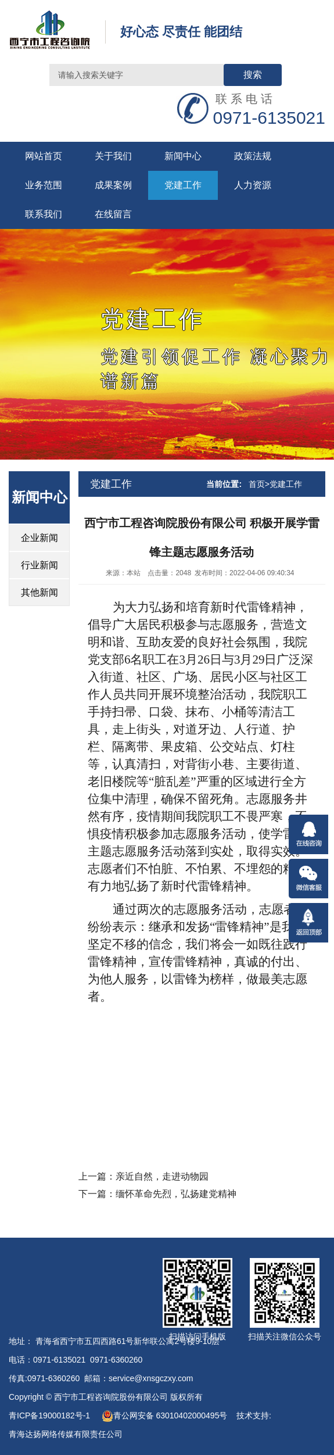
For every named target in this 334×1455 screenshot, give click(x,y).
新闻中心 (183, 156)
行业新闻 (39, 565)
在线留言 (113, 214)
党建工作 (183, 185)
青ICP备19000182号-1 (50, 1415)
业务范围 (43, 185)
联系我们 (43, 214)
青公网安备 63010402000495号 (165, 1415)
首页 (257, 484)
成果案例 (113, 185)
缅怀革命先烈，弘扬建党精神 (176, 1194)
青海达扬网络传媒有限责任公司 (66, 1434)
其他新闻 (39, 592)
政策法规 (252, 156)
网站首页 (43, 156)
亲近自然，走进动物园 (162, 1176)
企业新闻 (39, 538)
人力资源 (252, 185)
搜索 (252, 75)
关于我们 (113, 156)
